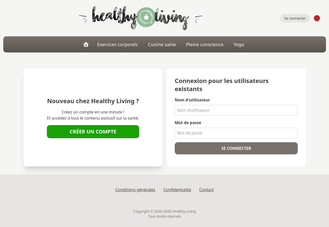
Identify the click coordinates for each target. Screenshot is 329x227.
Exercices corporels (117, 44)
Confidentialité (177, 189)
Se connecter (295, 18)
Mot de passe (188, 122)
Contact (206, 189)
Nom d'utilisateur (192, 100)
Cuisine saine (162, 44)
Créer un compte (93, 131)
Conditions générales (135, 189)
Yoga (238, 44)
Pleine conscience (204, 44)
